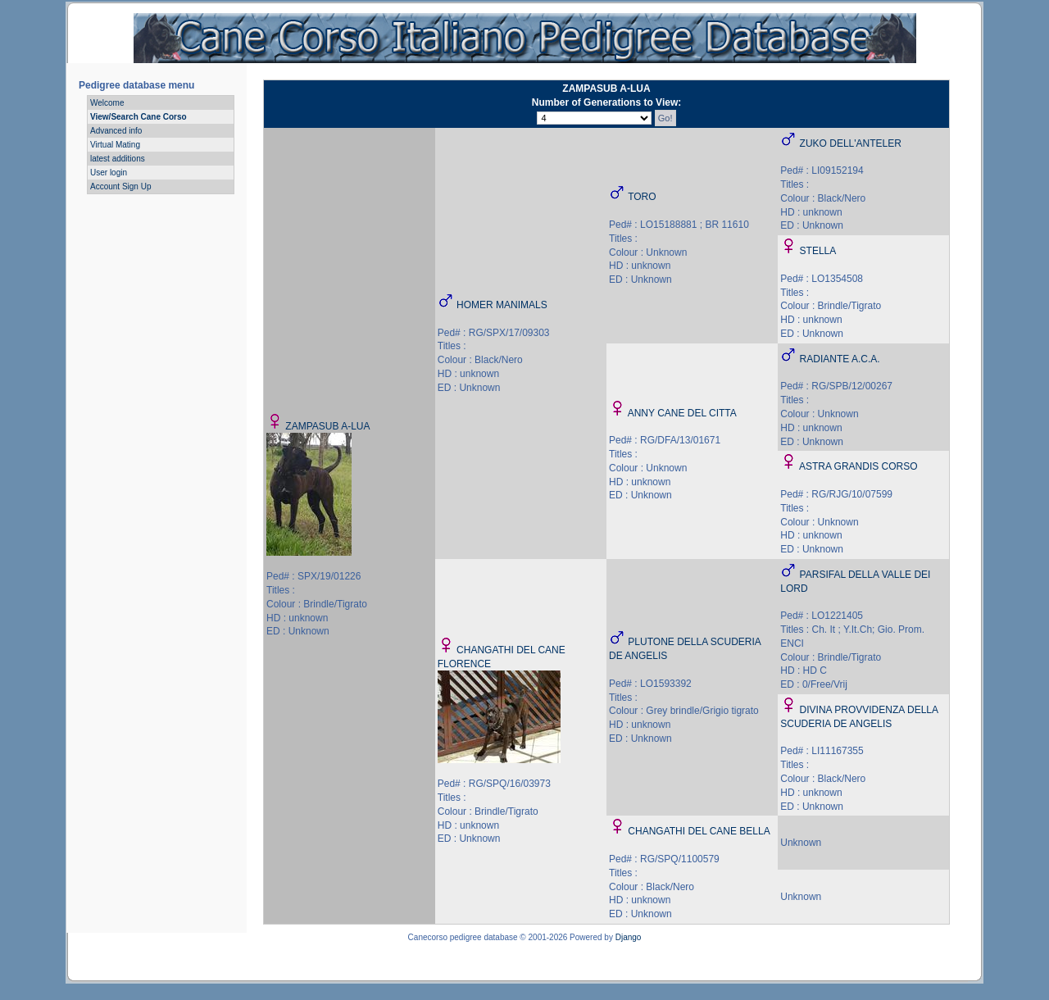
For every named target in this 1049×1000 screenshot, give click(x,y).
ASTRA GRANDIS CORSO (858, 466)
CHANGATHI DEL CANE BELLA (699, 831)
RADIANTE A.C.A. (840, 359)
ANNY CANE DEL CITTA (682, 413)
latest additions (117, 158)
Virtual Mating (115, 144)
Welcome (107, 102)
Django (628, 937)
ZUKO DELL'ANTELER (850, 143)
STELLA (818, 251)
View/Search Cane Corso (138, 116)
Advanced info (116, 130)
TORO (642, 196)
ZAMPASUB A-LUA (327, 426)
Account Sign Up (121, 186)
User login (108, 172)
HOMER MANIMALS (501, 305)
